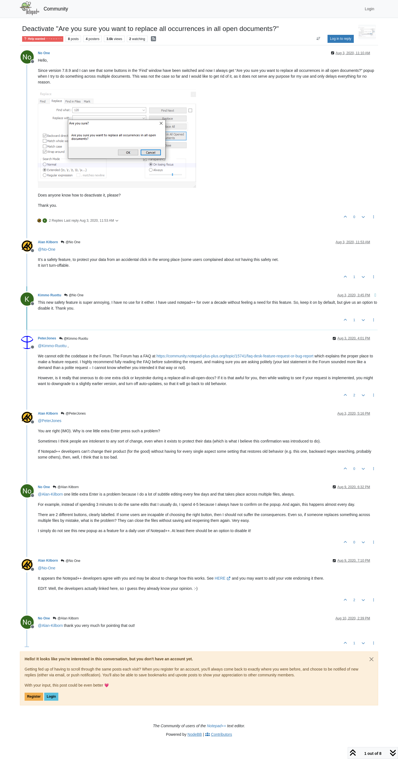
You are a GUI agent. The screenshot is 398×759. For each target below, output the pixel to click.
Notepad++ (216, 726)
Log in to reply (340, 39)
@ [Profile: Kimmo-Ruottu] (52, 346)
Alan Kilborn (48, 242)
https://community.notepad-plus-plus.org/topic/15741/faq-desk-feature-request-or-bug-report (234, 356)
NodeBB (194, 734)
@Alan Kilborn (66, 487)
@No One (70, 242)
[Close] (371, 659)
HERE (223, 578)
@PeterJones (73, 413)
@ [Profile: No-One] (46, 249)
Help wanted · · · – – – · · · (42, 38)
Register (34, 696)
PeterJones (47, 338)
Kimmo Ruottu (49, 295)
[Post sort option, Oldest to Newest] (318, 39)
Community (56, 9)
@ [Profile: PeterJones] (49, 420)
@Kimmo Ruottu (73, 339)
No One (44, 53)
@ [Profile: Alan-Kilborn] (50, 494)
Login (51, 696)
